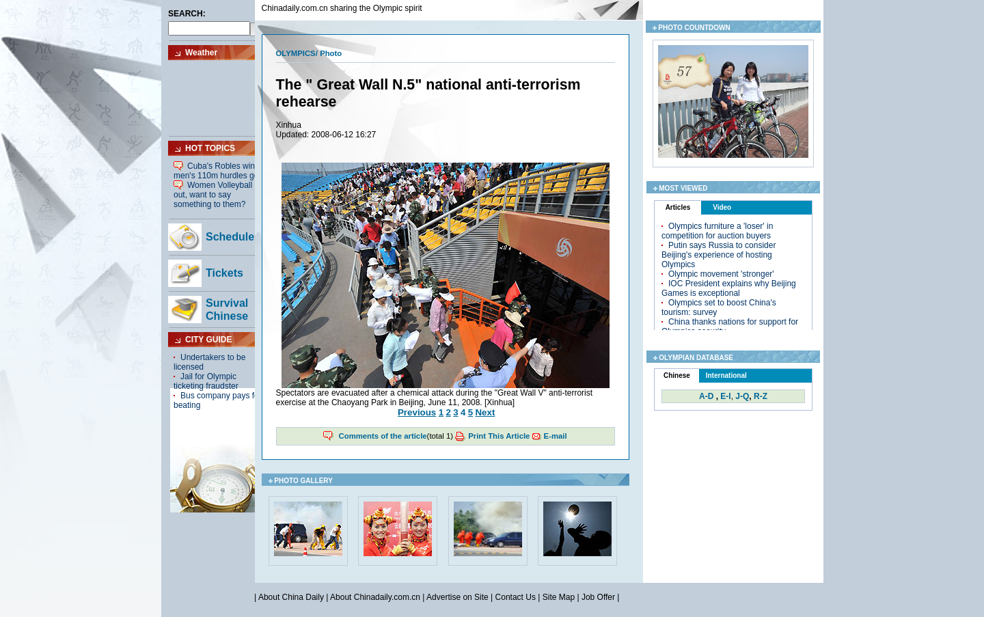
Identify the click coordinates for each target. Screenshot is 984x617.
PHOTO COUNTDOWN (694, 27)
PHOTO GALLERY (303, 480)
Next (485, 412)
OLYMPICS (296, 53)
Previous (417, 412)
